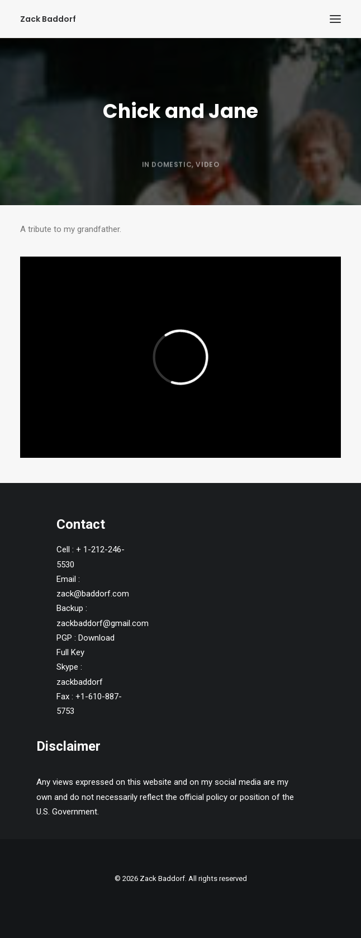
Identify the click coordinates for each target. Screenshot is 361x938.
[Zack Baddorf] (48, 19)
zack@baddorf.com (92, 594)
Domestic (171, 190)
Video (207, 190)
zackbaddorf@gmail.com (102, 623)
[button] (335, 19)
